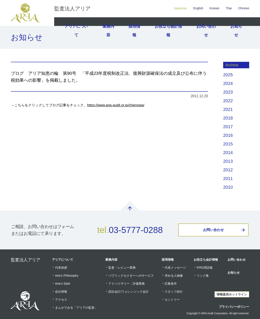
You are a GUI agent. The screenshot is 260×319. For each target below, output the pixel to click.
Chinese (243, 8)
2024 (228, 83)
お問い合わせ (205, 21)
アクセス (61, 299)
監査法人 (72, 8)
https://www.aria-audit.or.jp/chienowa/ (115, 105)
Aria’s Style (62, 283)
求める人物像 (174, 275)
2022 (228, 100)
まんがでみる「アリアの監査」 (76, 307)
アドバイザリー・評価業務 (126, 283)
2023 (228, 92)
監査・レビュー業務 (122, 267)
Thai (229, 8)
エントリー (172, 299)
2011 (228, 178)
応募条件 (171, 283)
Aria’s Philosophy (66, 275)
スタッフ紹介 (174, 291)
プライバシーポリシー (234, 306)
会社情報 (61, 291)
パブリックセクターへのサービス (131, 275)
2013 (228, 161)
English (198, 8)
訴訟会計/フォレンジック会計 (128, 291)
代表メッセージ (175, 267)
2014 (228, 152)
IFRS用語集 (205, 267)
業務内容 (108, 21)
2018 (228, 118)
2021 (228, 109)
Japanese (180, 8)
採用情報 (135, 21)
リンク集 (203, 275)
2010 (228, 187)
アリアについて (75, 21)
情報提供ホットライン (232, 294)
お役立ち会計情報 (168, 21)
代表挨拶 (61, 267)
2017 (228, 126)
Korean (214, 8)
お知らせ (235, 21)
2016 (228, 135)
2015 (228, 144)
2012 (228, 169)
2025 (228, 74)
